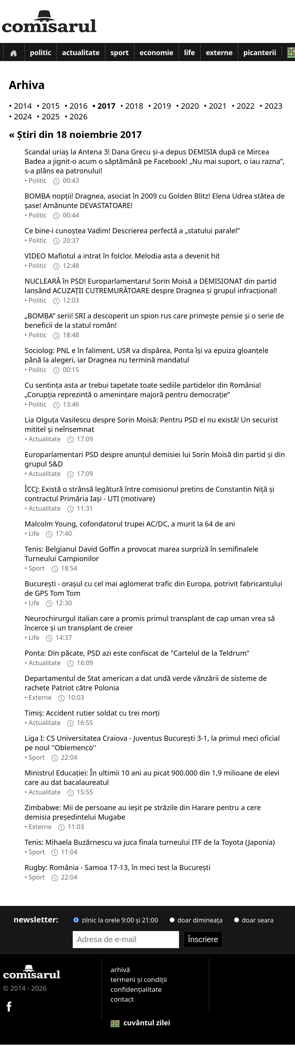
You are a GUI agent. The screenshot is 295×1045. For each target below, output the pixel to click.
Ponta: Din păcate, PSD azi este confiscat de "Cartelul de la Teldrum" (137, 653)
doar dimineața (196, 920)
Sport (120, 53)
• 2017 (102, 106)
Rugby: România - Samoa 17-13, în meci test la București (118, 867)
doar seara (253, 920)
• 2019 (158, 106)
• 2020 (185, 106)
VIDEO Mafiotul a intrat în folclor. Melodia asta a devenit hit (122, 256)
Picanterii (259, 53)
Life (189, 53)
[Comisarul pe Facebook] (9, 1005)
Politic (40, 53)
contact (122, 999)
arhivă (120, 969)
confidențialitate (136, 989)
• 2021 (213, 106)
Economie (156, 53)
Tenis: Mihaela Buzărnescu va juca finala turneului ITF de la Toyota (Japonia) (150, 842)
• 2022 (241, 106)
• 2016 (74, 106)
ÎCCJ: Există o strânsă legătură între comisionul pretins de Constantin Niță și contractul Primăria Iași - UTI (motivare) (150, 494)
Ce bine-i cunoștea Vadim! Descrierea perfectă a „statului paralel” (132, 231)
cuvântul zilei (140, 1023)
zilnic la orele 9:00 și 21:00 (116, 920)
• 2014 (19, 106)
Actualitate (81, 53)
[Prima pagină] (13, 52)
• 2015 (46, 106)
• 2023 (269, 106)
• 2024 (19, 117)
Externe (219, 53)
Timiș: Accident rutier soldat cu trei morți (92, 713)
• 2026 (74, 117)
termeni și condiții (139, 979)
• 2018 (130, 106)
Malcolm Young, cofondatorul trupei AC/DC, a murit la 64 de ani (130, 524)
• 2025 (46, 117)
